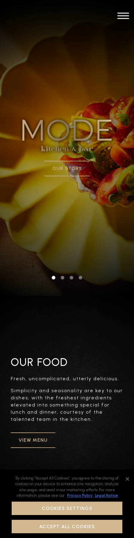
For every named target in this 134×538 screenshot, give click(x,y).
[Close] (127, 479)
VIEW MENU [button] (33, 415)
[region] (67, 503)
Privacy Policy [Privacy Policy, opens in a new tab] (80, 495)
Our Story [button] (67, 156)
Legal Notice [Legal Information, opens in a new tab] (106, 495)
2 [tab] (63, 253)
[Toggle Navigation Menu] (123, 17)
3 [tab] (71, 253)
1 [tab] (54, 253)
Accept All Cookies (67, 526)
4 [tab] (80, 253)
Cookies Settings (67, 508)
